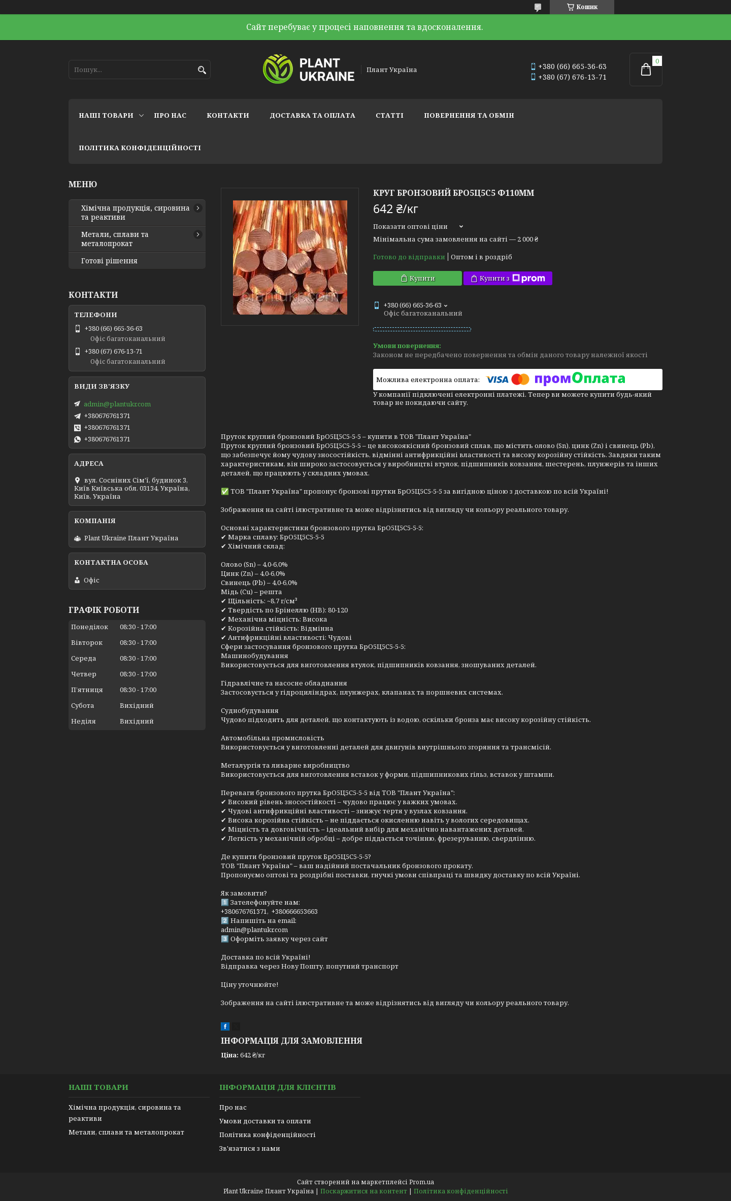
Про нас (170, 115)
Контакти (228, 115)
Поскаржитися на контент (363, 1191)
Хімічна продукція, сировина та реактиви (135, 212)
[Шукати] (202, 70)
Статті (390, 115)
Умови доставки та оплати (265, 1120)
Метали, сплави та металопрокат (115, 239)
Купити (422, 278)
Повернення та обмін (469, 115)
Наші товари (106, 115)
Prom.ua (421, 1182)
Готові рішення (109, 260)
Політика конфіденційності (140, 147)
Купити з (512, 278)
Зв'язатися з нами (249, 1148)
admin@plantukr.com (117, 404)
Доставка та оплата (312, 115)
